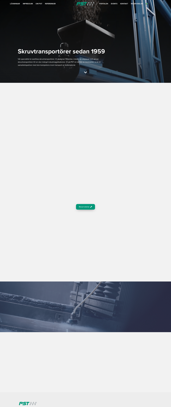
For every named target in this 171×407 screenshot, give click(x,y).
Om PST (39, 4)
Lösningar (15, 4)
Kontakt (124, 4)
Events (114, 4)
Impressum (28, 4)
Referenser (50, 4)
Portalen (103, 4)
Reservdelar (137, 4)
